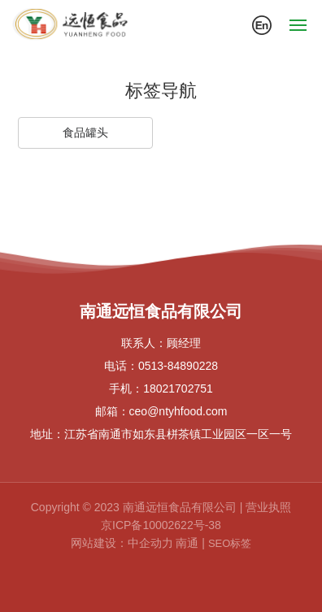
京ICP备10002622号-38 (161, 525)
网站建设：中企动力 (122, 542)
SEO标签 (229, 543)
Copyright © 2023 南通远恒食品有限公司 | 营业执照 (161, 507)
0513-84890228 (178, 365)
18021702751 (178, 388)
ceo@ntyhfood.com (178, 411)
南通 (187, 542)
